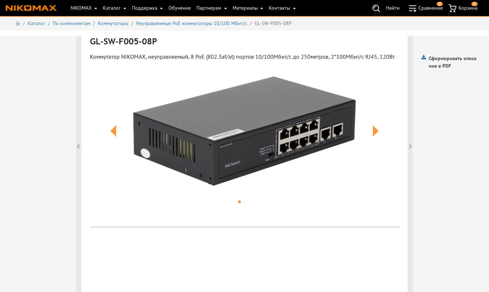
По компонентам (71, 23)
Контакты (280, 8)
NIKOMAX (82, 8)
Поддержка (145, 8)
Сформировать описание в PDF (452, 62)
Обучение (179, 8)
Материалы (246, 8)
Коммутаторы (113, 23)
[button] (113, 140)
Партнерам (209, 8)
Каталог (112, 8)
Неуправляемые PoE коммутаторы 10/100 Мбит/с (191, 23)
